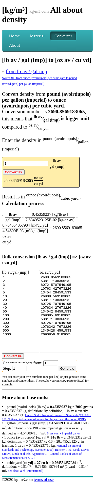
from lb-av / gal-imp (26, 71)
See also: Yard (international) (25, 471)
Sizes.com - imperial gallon (63, 433)
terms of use (43, 479)
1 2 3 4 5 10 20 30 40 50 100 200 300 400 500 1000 (20, 313)
